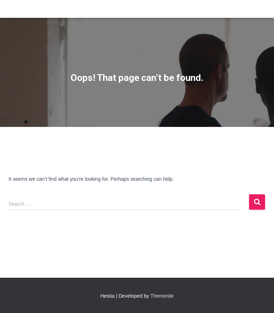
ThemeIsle (162, 296)
